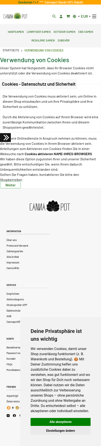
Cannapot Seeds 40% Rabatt (63, 2)
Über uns (12, 240)
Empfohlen (13, 293)
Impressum (13, 262)
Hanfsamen (16, 31)
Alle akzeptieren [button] (61, 422)
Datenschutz (13, 310)
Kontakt (11, 358)
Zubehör (64, 40)
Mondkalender (15, 370)
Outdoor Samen (64, 31)
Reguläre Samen (43, 40)
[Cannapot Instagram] (8, 415)
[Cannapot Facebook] (14, 415)
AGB (9, 316)
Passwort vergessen (18, 353)
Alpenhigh (12, 395)
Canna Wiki (13, 268)
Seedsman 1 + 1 (28, 2)
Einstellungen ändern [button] (60, 430)
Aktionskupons (15, 299)
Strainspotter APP (17, 305)
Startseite (11, 50)
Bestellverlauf (14, 347)
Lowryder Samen (39, 31)
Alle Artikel (13, 256)
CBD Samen (85, 31)
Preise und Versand (17, 245)
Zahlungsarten (15, 251)
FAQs (9, 364)
